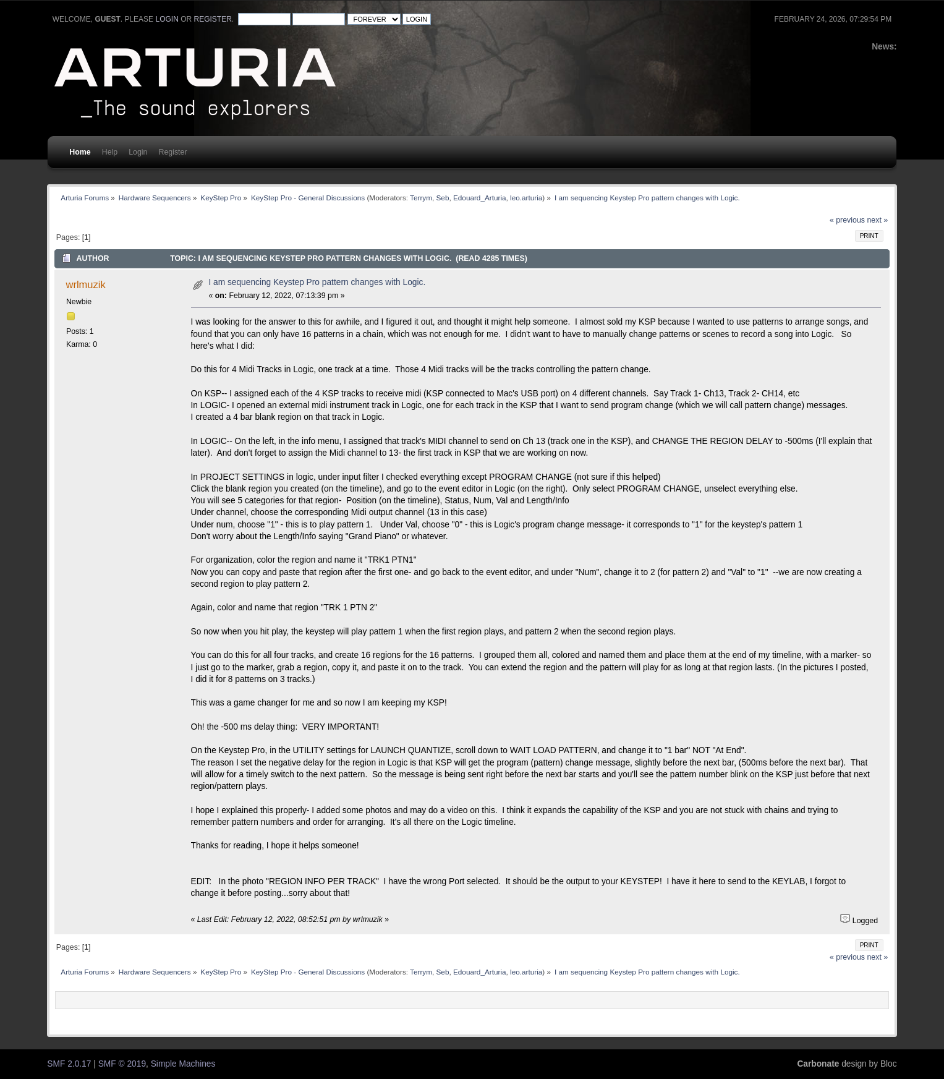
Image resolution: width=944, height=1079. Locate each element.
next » (877, 220)
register (212, 19)
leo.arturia (526, 198)
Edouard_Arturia (479, 198)
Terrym (421, 198)
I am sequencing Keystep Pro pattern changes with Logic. (316, 282)
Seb (442, 198)
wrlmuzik (86, 284)
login (166, 19)
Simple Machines (183, 1063)
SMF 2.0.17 (69, 1063)
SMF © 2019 (122, 1063)
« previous (847, 220)
